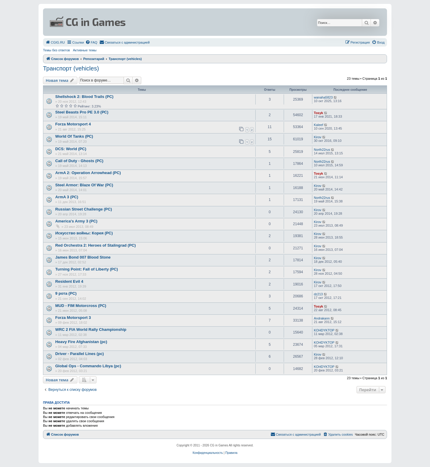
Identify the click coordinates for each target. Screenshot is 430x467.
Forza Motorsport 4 (73, 124)
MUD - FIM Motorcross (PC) (80, 305)
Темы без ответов (56, 50)
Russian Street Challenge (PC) (83, 209)
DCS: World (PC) (70, 149)
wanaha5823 (323, 97)
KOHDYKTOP (324, 330)
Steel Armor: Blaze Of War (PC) (84, 185)
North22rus (322, 149)
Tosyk (318, 113)
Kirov (317, 137)
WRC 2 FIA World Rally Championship (90, 329)
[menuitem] (55, 42)
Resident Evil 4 (69, 281)
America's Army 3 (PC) (76, 221)
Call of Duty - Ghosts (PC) (79, 161)
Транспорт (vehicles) (71, 68)
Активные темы (84, 50)
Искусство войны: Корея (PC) (84, 233)
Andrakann (322, 318)
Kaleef (318, 125)
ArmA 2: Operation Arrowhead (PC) (88, 172)
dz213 (318, 294)
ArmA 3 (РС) (66, 197)
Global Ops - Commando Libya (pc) (88, 366)
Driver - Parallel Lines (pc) (79, 353)
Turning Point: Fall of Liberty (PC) (86, 269)
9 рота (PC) (65, 293)
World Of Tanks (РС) (74, 136)
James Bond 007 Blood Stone (82, 257)
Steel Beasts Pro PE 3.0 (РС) (81, 112)
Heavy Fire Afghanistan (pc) (81, 342)
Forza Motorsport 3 (73, 317)
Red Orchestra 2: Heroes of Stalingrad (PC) (95, 245)
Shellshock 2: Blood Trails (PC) (84, 96)
